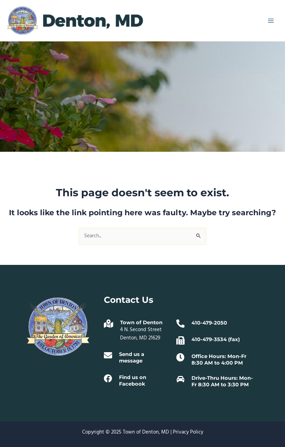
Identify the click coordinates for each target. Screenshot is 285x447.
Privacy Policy (188, 432)
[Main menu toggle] (271, 20)
